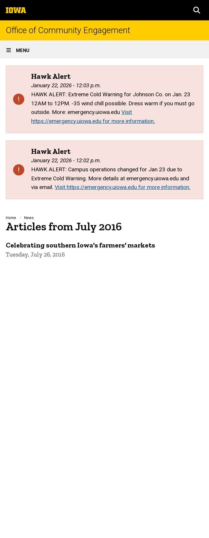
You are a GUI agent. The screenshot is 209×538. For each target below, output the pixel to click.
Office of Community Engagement (68, 30)
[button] (197, 10)
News (29, 217)
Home (11, 217)
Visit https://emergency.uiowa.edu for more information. (122, 187)
